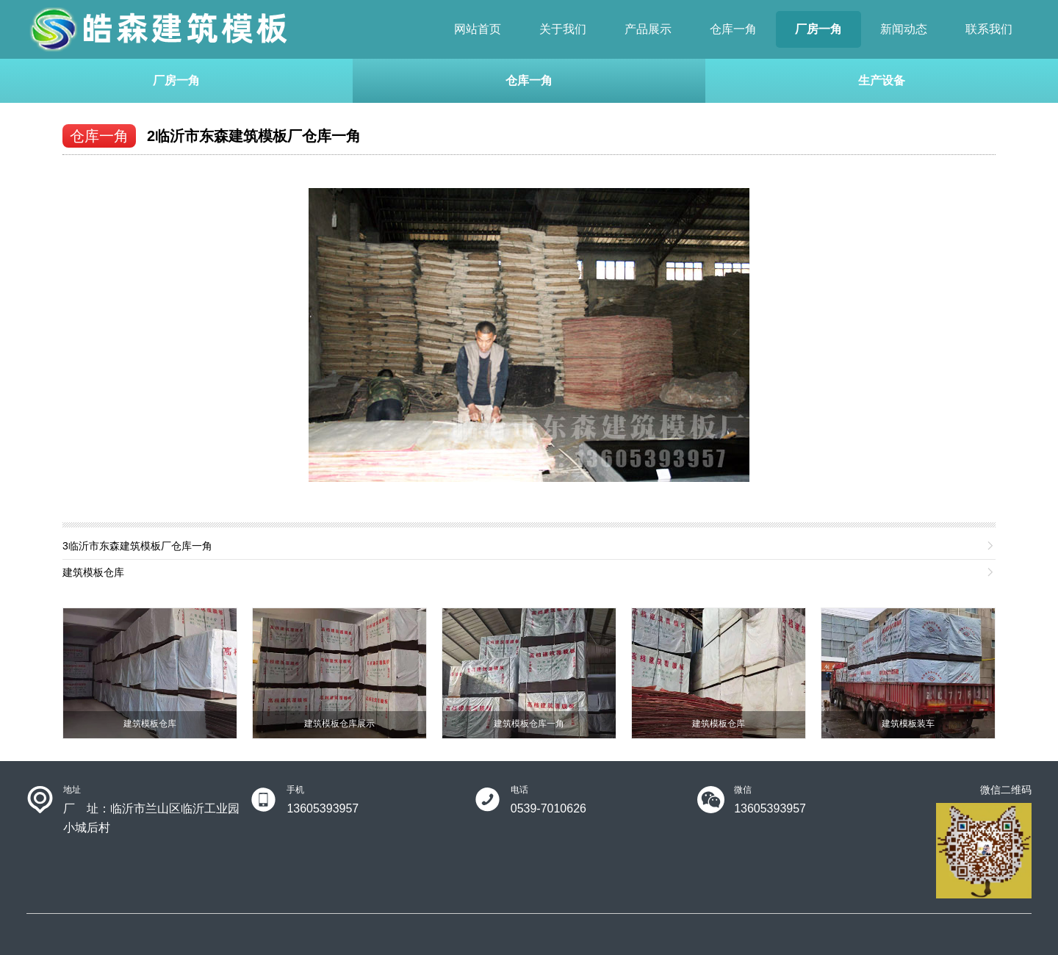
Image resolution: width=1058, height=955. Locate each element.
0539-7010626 (548, 808)
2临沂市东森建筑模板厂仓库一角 (254, 136)
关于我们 (562, 29)
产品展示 (648, 29)
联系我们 (988, 29)
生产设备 (881, 80)
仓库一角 (733, 29)
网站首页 (477, 29)
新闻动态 (903, 29)
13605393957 (323, 808)
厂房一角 (818, 29)
